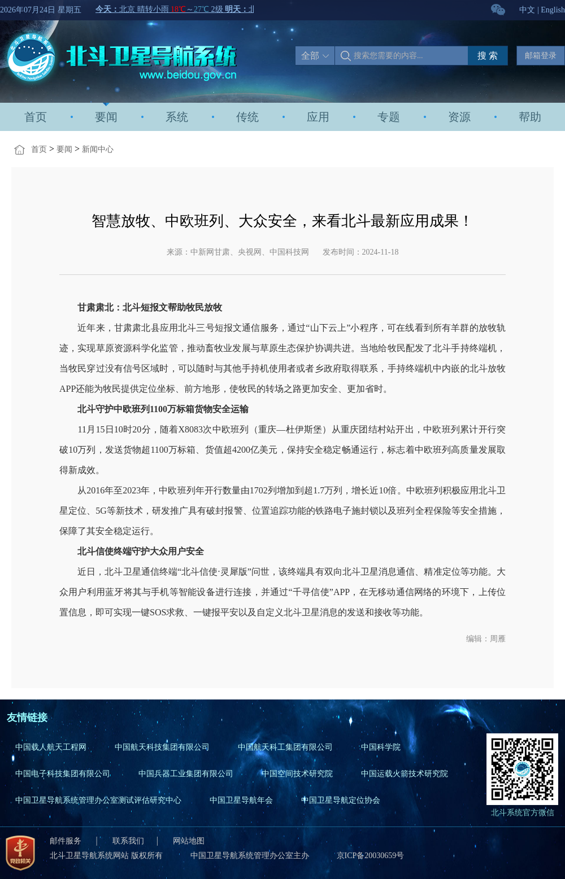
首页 (35, 117)
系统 (177, 117)
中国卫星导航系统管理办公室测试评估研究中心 (98, 800)
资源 (459, 117)
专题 (388, 117)
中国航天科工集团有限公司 (285, 747)
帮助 (530, 117)
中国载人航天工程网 (50, 747)
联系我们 (128, 841)
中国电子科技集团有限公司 (62, 773)
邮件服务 (67, 841)
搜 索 (487, 55)
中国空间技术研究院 (297, 773)
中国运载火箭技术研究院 (404, 773)
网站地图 (189, 841)
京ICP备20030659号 (371, 855)
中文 (527, 10)
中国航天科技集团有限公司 (162, 747)
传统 (247, 117)
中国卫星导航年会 (241, 800)
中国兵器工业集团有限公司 (185, 773)
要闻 (106, 117)
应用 (318, 117)
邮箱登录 (541, 55)
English (553, 10)
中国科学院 (381, 747)
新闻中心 (98, 149)
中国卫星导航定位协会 (340, 800)
